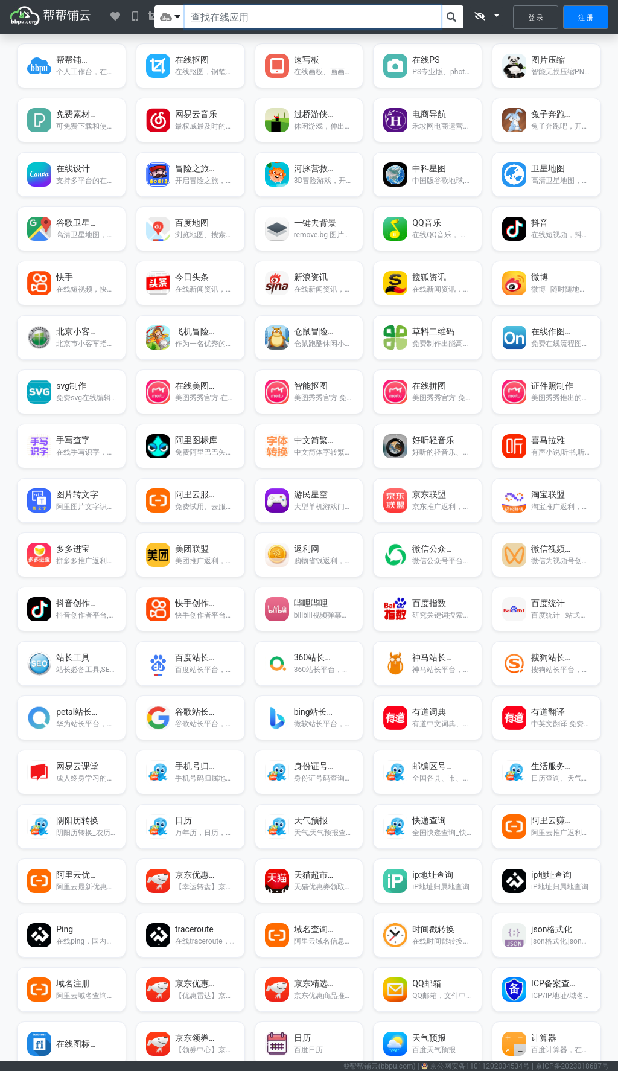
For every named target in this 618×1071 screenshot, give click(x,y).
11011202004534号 (480, 1066)
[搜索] (451, 16)
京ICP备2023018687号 (572, 1066)
